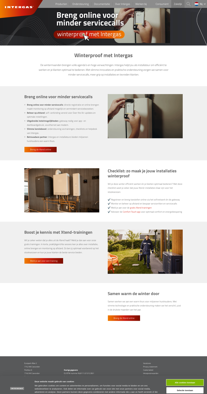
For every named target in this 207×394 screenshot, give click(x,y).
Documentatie (102, 4)
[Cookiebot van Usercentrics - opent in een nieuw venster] (17, 389)
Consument (162, 4)
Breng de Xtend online (40, 149)
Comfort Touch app (131, 211)
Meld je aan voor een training (44, 261)
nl (201, 4)
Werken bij (141, 4)
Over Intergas (122, 4)
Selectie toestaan (185, 375)
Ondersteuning (80, 4)
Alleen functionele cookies (184, 383)
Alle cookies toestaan (185, 368)
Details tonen (142, 389)
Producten (61, 4)
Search (188, 4)
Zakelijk (178, 4)
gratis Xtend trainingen (141, 207)
